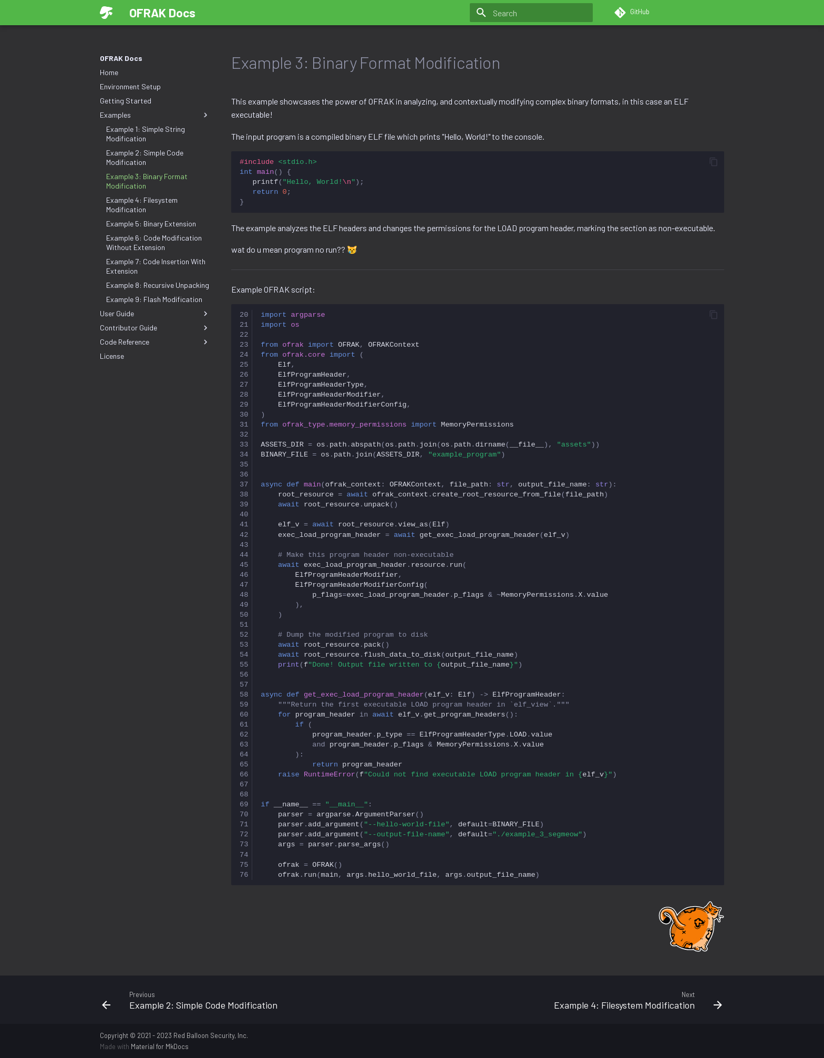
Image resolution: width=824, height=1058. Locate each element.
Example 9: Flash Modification (154, 299)
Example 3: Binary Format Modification (147, 181)
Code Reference (155, 342)
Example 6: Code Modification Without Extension (154, 242)
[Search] (531, 12)
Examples (155, 115)
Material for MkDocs (160, 1046)
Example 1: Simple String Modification (145, 134)
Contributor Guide (155, 328)
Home (109, 72)
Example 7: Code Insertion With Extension (155, 266)
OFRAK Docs (121, 58)
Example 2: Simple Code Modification (144, 157)
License (112, 355)
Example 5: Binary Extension (151, 223)
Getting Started (125, 100)
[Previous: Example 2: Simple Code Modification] (253, 1000)
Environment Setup (130, 86)
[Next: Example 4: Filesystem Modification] (571, 1000)
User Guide (155, 313)
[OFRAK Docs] (106, 12)
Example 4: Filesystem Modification (142, 204)
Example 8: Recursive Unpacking (157, 285)
